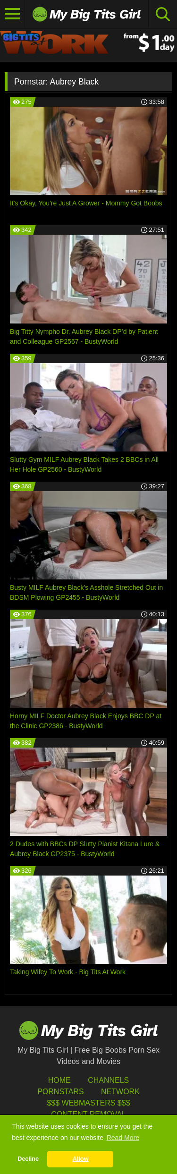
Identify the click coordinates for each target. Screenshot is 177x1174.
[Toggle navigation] (12, 14)
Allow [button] (81, 1159)
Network (120, 1092)
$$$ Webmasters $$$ (88, 1103)
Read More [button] (123, 1137)
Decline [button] (28, 1159)
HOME (59, 1080)
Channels (108, 1080)
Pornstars (60, 1092)
